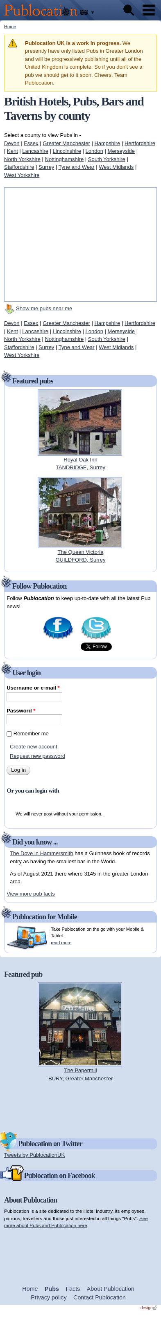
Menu (149, 10)
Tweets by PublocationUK (34, 1155)
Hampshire (107, 143)
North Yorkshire (22, 159)
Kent (12, 151)
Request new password (37, 756)
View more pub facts (31, 894)
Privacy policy (48, 1297)
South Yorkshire (106, 159)
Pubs (52, 1289)
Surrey (46, 167)
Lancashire (35, 151)
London (94, 151)
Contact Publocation (99, 1297)
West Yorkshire (21, 175)
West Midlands (116, 167)
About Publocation (110, 1289)
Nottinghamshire (64, 159)
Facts (73, 1289)
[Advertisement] (81, 1106)
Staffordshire (19, 167)
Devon (12, 143)
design (149, 1308)
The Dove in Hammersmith (41, 853)
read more (61, 942)
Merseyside (121, 151)
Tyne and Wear (77, 167)
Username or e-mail (33, 688)
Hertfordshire (140, 143)
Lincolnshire (67, 151)
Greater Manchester (66, 143)
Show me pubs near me (44, 308)
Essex (31, 143)
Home (10, 26)
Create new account (33, 747)
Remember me (31, 733)
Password (21, 711)
